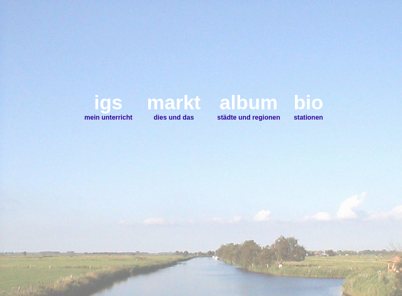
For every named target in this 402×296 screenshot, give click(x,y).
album (249, 102)
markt (174, 102)
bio (308, 102)
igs (108, 102)
